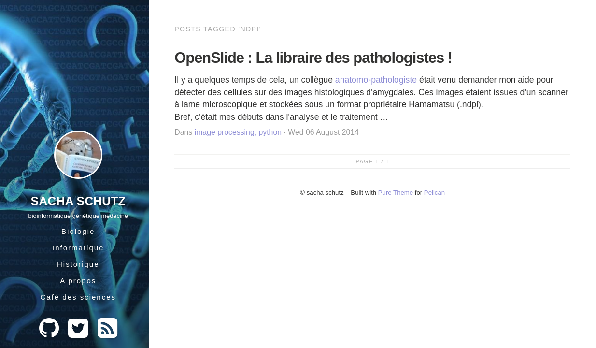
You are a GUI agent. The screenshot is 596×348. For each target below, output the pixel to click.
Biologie (78, 231)
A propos (78, 280)
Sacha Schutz (78, 201)
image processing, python (238, 132)
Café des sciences (78, 297)
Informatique (78, 248)
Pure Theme (395, 192)
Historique (78, 264)
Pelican (434, 192)
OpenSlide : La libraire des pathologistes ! (313, 57)
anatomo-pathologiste (376, 80)
